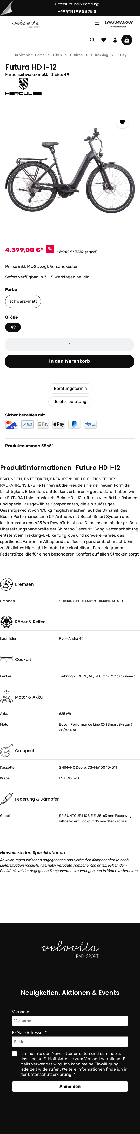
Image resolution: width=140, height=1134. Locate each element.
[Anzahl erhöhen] (129, 344)
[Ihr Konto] (115, 40)
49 (12, 327)
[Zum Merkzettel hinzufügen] (122, 122)
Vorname (20, 1011)
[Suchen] (92, 40)
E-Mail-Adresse (27, 1032)
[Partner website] (118, 23)
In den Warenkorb (69, 361)
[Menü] (97, 24)
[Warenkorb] (126, 40)
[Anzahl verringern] (10, 344)
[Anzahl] (69, 344)
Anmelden (69, 1086)
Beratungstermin (70, 388)
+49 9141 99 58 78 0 (77, 11)
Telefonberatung (70, 401)
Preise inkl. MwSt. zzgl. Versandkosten (41, 266)
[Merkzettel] (103, 40)
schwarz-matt (23, 301)
